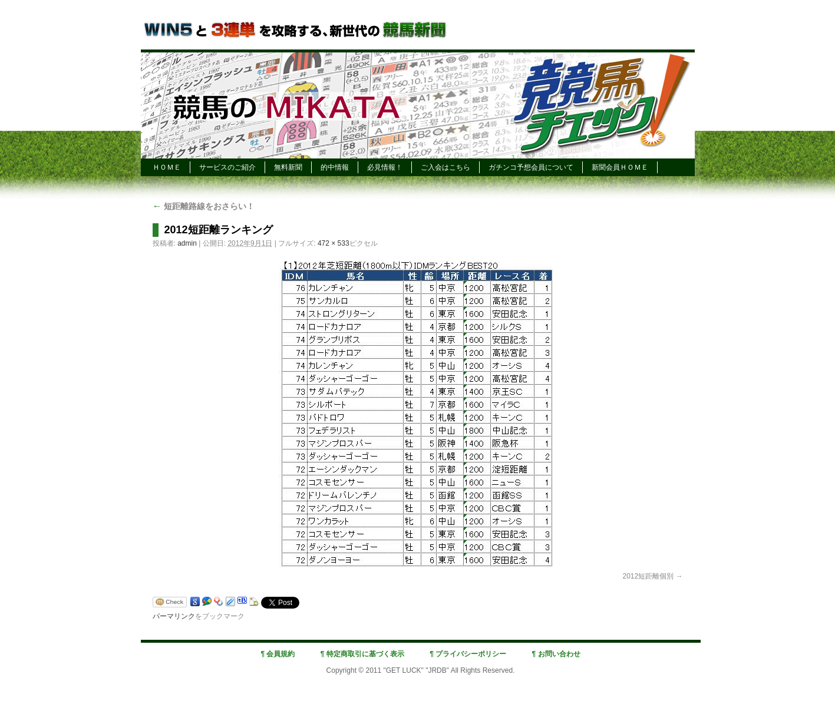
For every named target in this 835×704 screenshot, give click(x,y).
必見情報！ (384, 167)
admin (187, 243)
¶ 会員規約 (277, 654)
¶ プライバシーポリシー (468, 654)
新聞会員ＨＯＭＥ (620, 167)
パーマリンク (174, 616)
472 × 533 (333, 243)
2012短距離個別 (648, 576)
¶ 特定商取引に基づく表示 (362, 654)
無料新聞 (288, 167)
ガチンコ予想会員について (531, 167)
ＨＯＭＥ (167, 167)
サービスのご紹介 (227, 167)
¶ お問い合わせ (556, 654)
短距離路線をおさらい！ (204, 206)
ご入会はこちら (445, 167)
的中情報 (335, 167)
